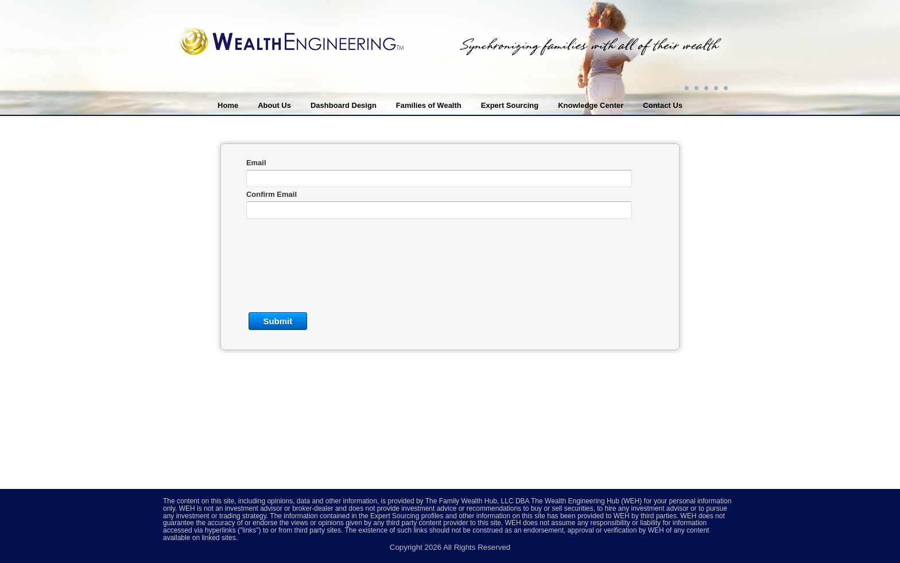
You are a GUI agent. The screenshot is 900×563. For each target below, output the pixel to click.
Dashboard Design (344, 105)
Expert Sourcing (509, 105)
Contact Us (662, 105)
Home (228, 105)
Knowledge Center (590, 105)
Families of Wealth (428, 105)
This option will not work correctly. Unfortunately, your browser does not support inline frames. (450, 293)
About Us (274, 105)
